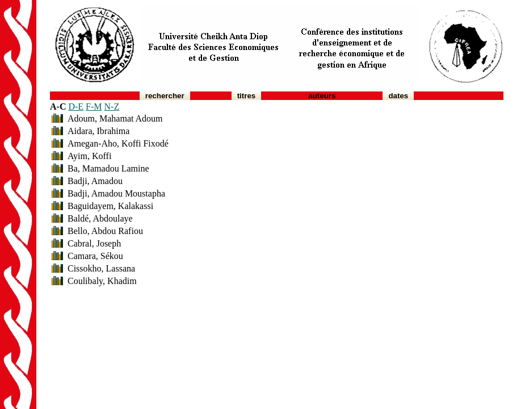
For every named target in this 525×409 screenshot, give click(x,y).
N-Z (112, 106)
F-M (94, 106)
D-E (75, 106)
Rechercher (164, 95)
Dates (398, 95)
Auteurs (321, 95)
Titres (246, 95)
